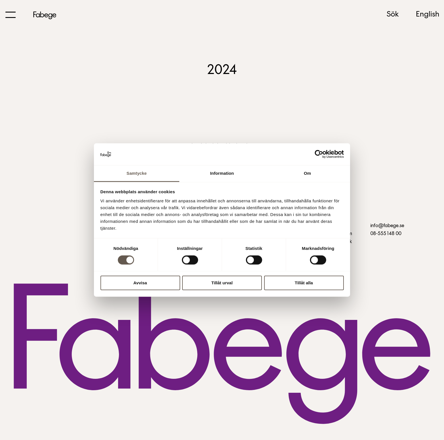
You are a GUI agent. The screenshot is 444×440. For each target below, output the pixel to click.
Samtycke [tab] (137, 173)
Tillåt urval (222, 282)
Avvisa (140, 282)
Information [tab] (222, 173)
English (427, 14)
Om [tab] (307, 173)
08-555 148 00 (386, 234)
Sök (393, 14)
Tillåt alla (304, 282)
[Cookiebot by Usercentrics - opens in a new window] (319, 154)
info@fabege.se (387, 226)
